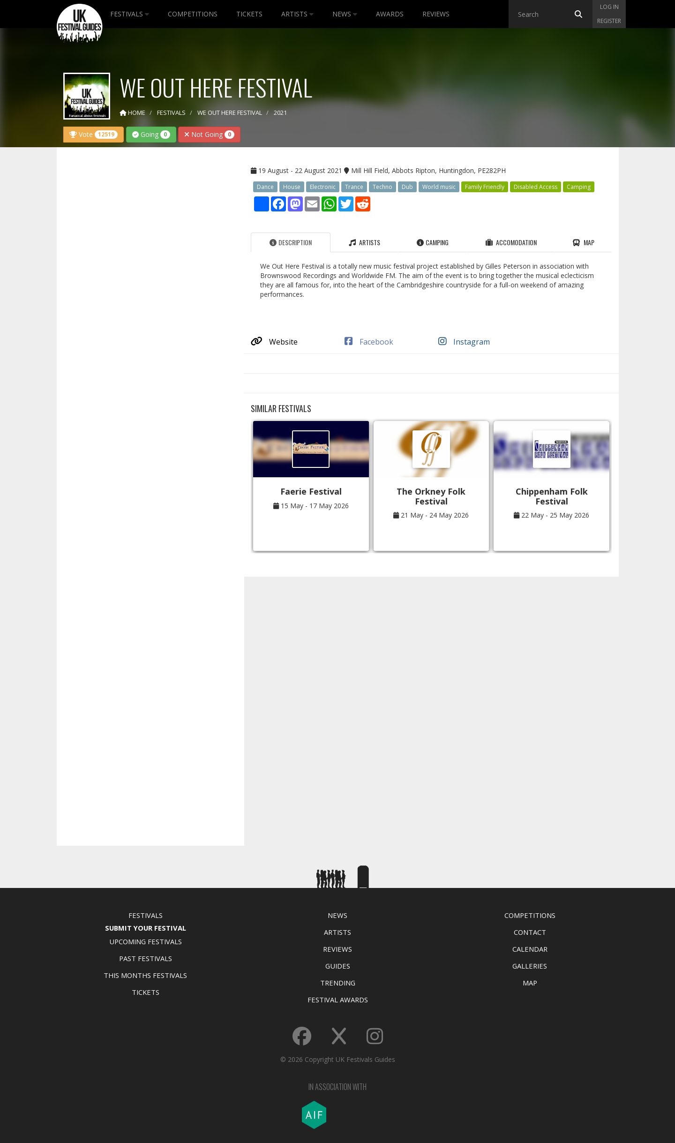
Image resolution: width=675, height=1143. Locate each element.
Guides (337, 965)
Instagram (464, 342)
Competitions (193, 13)
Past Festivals (145, 958)
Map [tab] (583, 242)
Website (274, 342)
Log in (609, 7)
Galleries (529, 965)
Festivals (129, 13)
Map (530, 982)
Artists (297, 13)
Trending (337, 982)
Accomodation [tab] (511, 242)
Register (609, 21)
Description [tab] (291, 242)
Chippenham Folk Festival (552, 496)
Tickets (249, 13)
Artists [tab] (364, 242)
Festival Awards (338, 999)
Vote (93, 134)
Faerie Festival (311, 491)
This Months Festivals (145, 975)
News (344, 13)
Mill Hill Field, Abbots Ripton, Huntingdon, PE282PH (428, 170)
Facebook (369, 342)
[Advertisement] (143, 302)
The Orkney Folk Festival (431, 496)
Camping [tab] (433, 242)
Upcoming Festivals (145, 941)
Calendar (530, 949)
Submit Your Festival (145, 927)
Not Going (209, 134)
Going (151, 134)
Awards (390, 13)
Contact (530, 932)
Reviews (436, 13)
